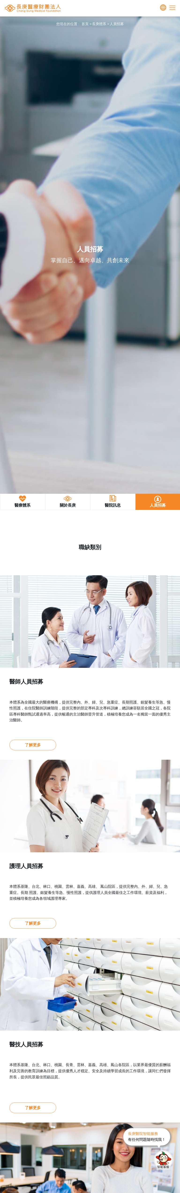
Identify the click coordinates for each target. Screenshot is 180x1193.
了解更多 (33, 745)
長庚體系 (99, 24)
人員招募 (117, 24)
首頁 (85, 24)
